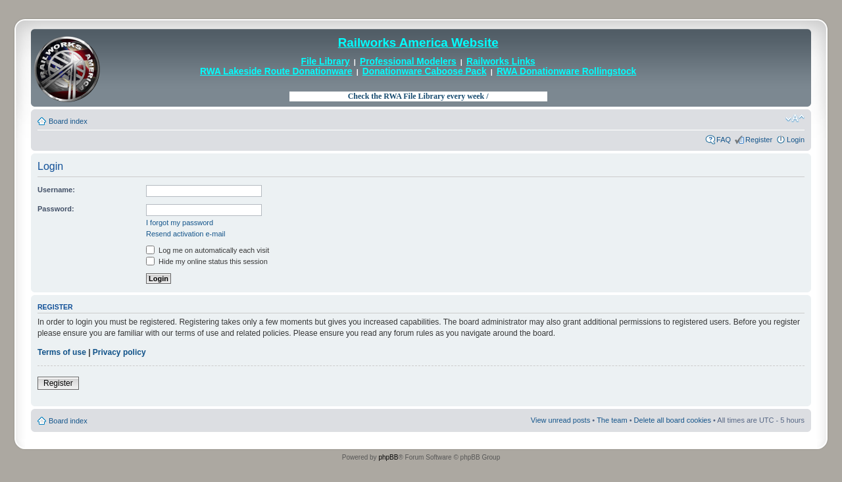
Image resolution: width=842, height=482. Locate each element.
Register (758, 140)
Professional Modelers (408, 62)
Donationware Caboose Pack (424, 71)
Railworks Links (500, 62)
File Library (325, 62)
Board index (68, 121)
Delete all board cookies (672, 420)
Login (796, 140)
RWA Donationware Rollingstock (566, 71)
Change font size (795, 118)
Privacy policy (119, 352)
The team (612, 420)
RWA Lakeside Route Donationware (276, 71)
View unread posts (560, 420)
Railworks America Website (418, 42)
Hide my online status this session (207, 261)
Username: (56, 190)
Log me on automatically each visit (207, 250)
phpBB (388, 457)
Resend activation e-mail (185, 234)
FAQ (723, 140)
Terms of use (61, 352)
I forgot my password (179, 223)
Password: (55, 209)
